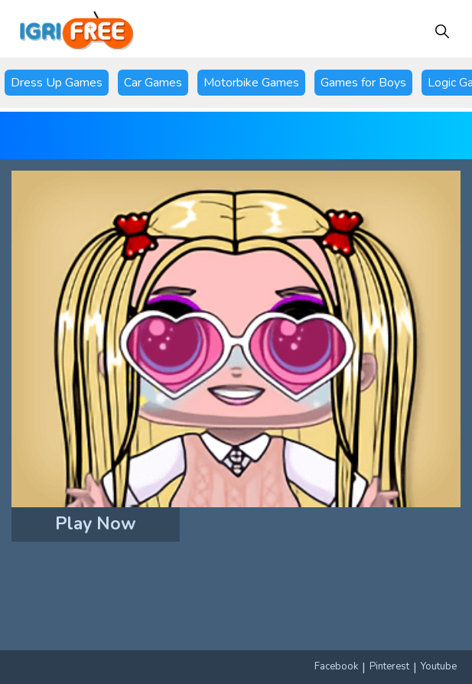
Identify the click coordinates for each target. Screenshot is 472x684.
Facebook (336, 666)
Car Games (153, 82)
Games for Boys (363, 82)
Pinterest (389, 666)
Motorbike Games (251, 82)
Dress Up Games (57, 82)
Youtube (439, 666)
